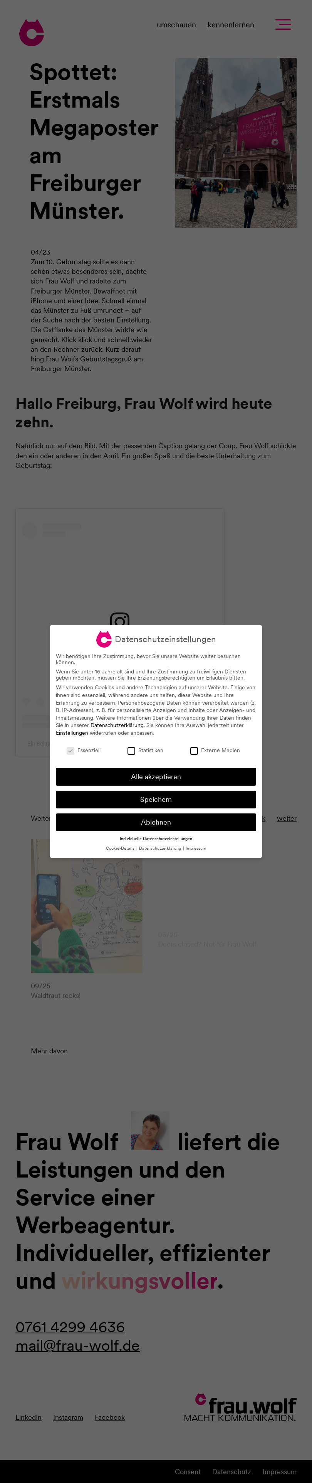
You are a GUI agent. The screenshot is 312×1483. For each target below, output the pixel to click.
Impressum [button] (196, 848)
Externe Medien (215, 750)
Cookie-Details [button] (121, 848)
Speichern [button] (156, 799)
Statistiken (145, 750)
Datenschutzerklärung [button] (160, 848)
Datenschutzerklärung (117, 725)
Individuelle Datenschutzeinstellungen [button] (156, 838)
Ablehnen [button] (156, 822)
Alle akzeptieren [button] (156, 777)
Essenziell (84, 750)
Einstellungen (72, 733)
